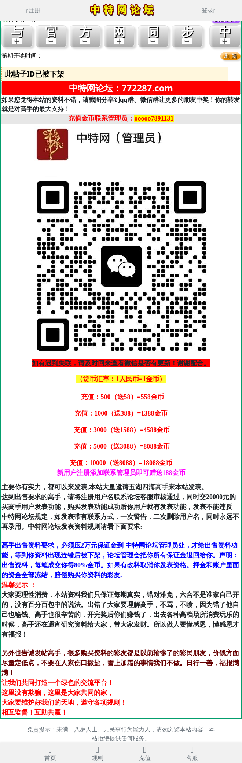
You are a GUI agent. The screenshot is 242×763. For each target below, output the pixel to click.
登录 (209, 10)
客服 (192, 752)
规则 (97, 752)
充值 (145, 752)
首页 (50, 752)
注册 (33, 10)
